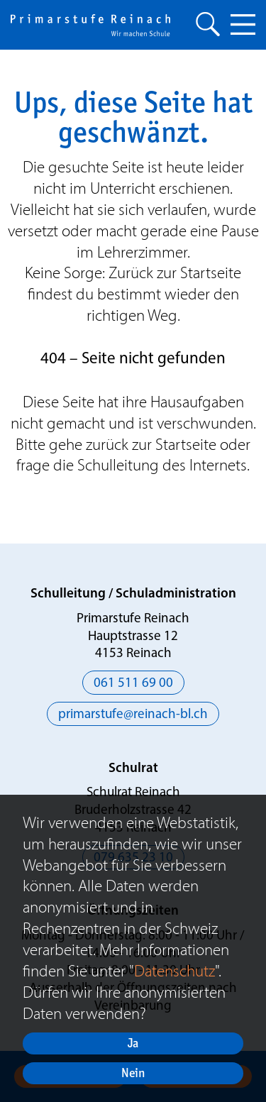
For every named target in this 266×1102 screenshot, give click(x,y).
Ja (133, 1042)
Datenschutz (174, 971)
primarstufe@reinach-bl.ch (133, 715)
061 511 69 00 (133, 683)
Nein (133, 1072)
